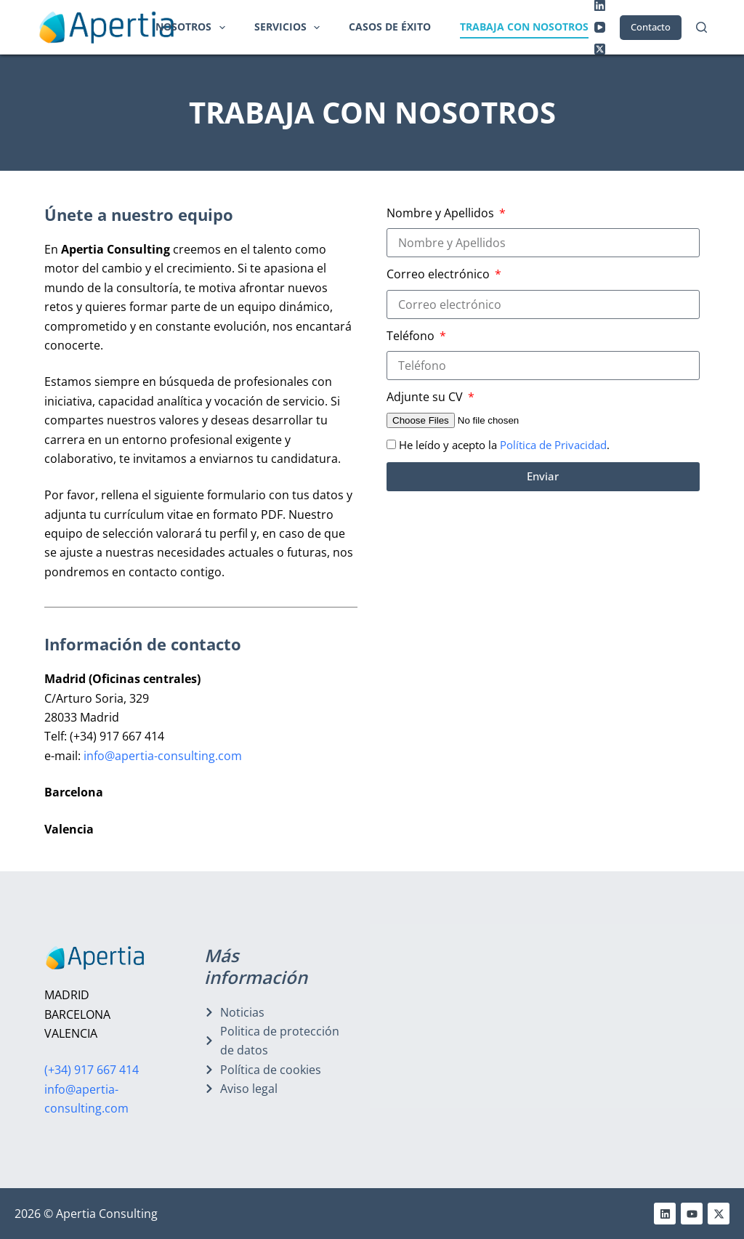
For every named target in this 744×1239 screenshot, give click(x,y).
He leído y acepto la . (504, 444)
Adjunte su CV (426, 397)
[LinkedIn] (599, 5)
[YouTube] (599, 27)
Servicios (290, 27)
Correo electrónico (440, 274)
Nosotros (193, 27)
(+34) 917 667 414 (91, 1070)
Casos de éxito (390, 26)
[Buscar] (701, 27)
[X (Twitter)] (599, 49)
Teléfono (412, 336)
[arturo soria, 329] (439, 1030)
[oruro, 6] (619, 1030)
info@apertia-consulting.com (163, 756)
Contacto (651, 26)
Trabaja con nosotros (524, 26)
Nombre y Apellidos (442, 213)
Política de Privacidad (553, 444)
